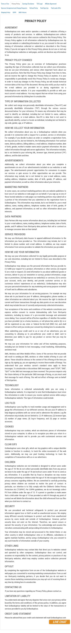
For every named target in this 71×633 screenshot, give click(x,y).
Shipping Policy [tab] (5, 12)
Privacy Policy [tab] (16, 4)
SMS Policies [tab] (22, 12)
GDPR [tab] (14, 12)
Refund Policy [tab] (34, 8)
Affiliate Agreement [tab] (50, 4)
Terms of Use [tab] (5, 4)
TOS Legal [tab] (39, 4)
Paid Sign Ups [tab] (44, 8)
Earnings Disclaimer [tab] (28, 4)
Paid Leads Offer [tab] (56, 8)
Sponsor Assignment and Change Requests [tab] (14, 8)
